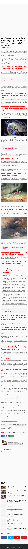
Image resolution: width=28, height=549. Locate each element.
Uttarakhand (5, 34)
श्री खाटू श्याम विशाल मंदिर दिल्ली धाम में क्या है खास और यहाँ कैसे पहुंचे (16, 486)
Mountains (12, 545)
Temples (8, 545)
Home (2, 34)
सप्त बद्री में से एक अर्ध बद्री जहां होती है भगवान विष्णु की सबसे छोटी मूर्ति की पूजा (16, 515)
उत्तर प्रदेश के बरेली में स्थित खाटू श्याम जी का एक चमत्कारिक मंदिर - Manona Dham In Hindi (16, 496)
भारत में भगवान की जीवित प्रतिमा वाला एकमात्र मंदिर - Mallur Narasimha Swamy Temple (15, 524)
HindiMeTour (3, 2)
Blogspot (14, 547)
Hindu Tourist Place (7, 432)
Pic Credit (14, 137)
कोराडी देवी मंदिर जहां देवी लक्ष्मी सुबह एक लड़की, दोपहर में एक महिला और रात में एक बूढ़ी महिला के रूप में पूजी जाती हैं (16, 501)
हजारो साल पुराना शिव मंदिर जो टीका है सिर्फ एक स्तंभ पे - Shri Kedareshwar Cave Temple (15, 510)
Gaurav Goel (3, 47)
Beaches (17, 545)
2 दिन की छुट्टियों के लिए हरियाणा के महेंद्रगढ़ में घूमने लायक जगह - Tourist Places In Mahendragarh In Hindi (16, 520)
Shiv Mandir (23, 432)
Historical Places (22, 545)
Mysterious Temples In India (16, 432)
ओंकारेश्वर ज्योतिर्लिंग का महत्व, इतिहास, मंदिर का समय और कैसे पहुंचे (16, 528)
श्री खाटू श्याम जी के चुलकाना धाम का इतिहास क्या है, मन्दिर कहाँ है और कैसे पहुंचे (16, 491)
